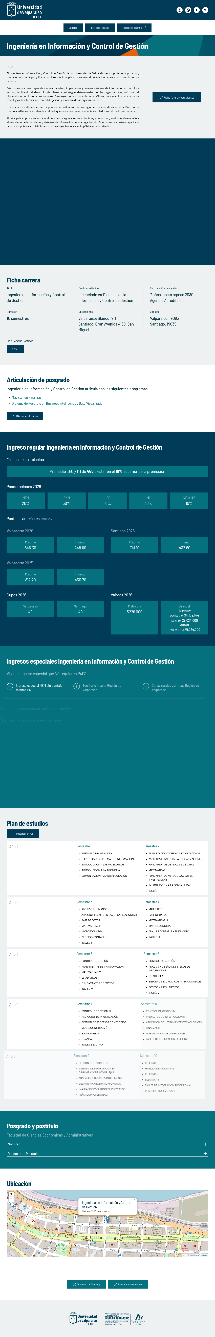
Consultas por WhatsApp (86, 1284)
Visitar (15, 348)
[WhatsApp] (188, 10)
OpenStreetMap (200, 1255)
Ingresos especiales (100, 27)
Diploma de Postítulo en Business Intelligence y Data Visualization (58, 403)
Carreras (73, 27)
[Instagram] (180, 10)
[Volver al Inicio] (24, 10)
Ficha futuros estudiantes (177, 97)
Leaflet (187, 1255)
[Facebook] (197, 10)
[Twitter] (205, 10)
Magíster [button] (107, 1144)
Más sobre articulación (25, 416)
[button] (107, 1219)
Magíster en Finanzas (26, 397)
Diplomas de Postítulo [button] (107, 1153)
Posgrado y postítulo (134, 27)
